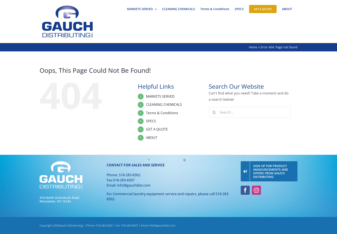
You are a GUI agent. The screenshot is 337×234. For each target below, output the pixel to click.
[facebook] (245, 190)
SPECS (151, 121)
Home (253, 47)
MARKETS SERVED (160, 96)
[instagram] (256, 190)
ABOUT (151, 137)
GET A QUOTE (157, 129)
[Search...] (249, 112)
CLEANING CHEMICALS (164, 104)
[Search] (214, 112)
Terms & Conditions (162, 113)
